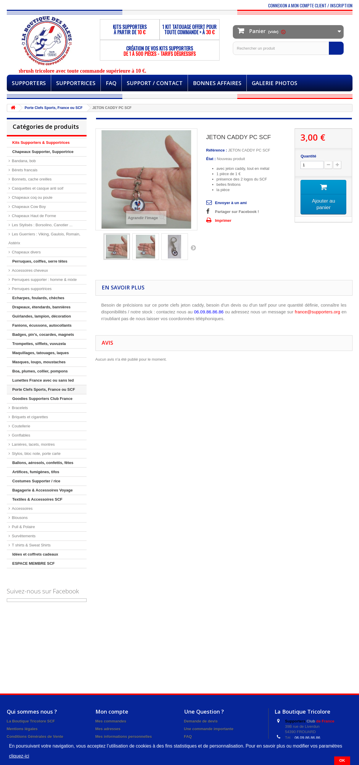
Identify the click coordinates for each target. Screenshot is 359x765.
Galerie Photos (274, 83)
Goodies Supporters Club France (42, 398)
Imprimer (223, 220)
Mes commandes (110, 721)
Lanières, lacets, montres (33, 444)
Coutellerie (20, 426)
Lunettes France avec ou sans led (43, 380)
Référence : (216, 150)
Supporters (29, 83)
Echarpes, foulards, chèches (38, 298)
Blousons (19, 517)
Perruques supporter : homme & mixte (44, 279)
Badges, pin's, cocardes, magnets (43, 334)
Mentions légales (22, 729)
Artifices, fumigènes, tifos (35, 472)
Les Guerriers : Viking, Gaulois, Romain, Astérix (44, 238)
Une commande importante (209, 729)
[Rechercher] (336, 48)
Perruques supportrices (31, 289)
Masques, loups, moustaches (39, 362)
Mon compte (111, 711)
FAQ (111, 83)
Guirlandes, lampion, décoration (41, 316)
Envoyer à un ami (231, 203)
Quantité (308, 156)
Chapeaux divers (26, 252)
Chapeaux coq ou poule (32, 197)
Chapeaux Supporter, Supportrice (43, 151)
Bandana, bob (23, 161)
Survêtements (23, 536)
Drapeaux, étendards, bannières (41, 307)
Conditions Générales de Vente (35, 736)
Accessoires (22, 508)
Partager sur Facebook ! (237, 211)
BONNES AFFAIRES (217, 83)
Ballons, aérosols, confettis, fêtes (43, 462)
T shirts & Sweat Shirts (31, 545)
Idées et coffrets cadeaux (35, 554)
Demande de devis (201, 721)
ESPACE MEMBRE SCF (33, 563)
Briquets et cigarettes (29, 417)
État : (211, 159)
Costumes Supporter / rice (36, 481)
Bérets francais (24, 170)
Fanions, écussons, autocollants (42, 325)
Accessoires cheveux (29, 270)
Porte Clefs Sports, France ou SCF (43, 389)
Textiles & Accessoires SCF (37, 499)
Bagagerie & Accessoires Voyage (42, 490)
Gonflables (20, 435)
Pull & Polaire (23, 527)
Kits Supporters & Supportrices (41, 142)
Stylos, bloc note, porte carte (36, 453)
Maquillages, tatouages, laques (40, 353)
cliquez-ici (19, 756)
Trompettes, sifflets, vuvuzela (39, 343)
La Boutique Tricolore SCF (31, 721)
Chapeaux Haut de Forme (33, 216)
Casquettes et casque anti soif (37, 188)
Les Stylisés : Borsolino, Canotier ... (42, 225)
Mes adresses (108, 729)
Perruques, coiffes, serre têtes (39, 261)
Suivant (193, 247)
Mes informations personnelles (123, 736)
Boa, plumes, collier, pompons (40, 371)
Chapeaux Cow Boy (28, 206)
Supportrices (75, 83)
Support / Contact (155, 83)
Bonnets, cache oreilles (31, 179)
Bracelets (19, 408)
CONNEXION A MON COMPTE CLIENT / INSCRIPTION (310, 5)
